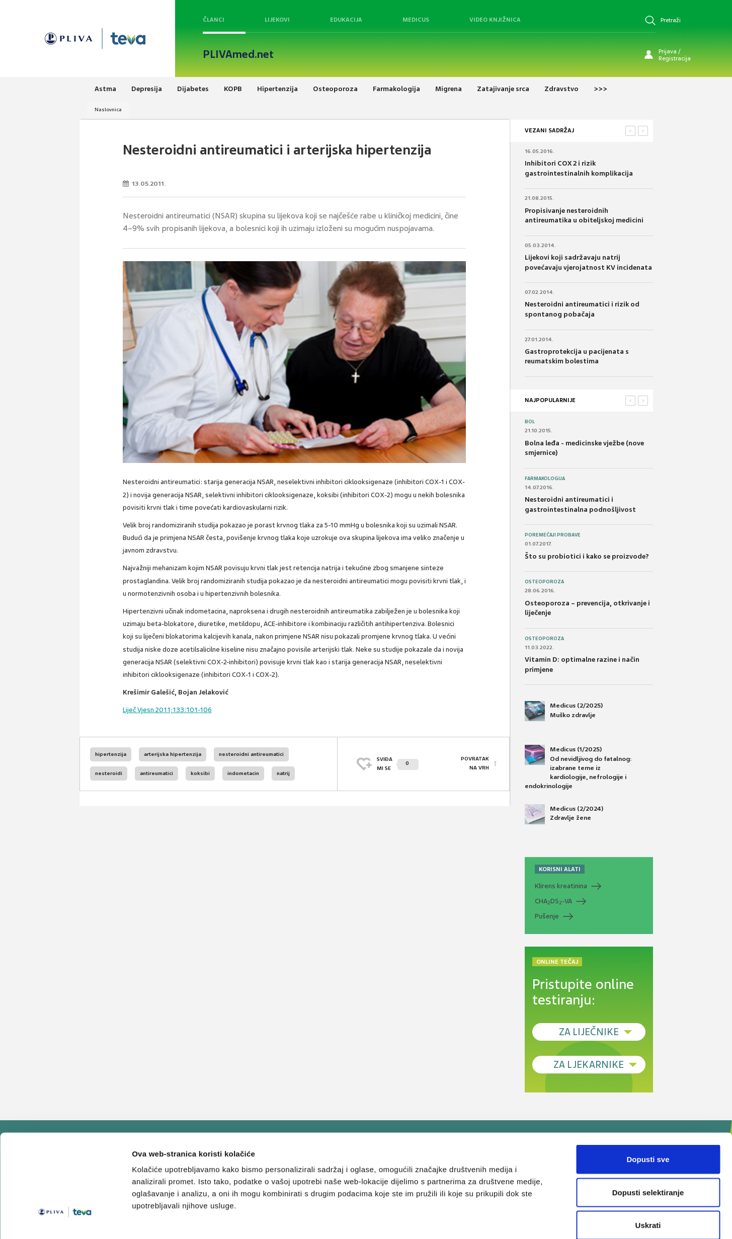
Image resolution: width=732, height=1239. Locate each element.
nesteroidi (108, 773)
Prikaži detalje (521, 1219)
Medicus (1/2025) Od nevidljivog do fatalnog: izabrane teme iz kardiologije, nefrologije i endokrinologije (578, 767)
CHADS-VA (553, 901)
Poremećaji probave (553, 535)
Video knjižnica (495, 19)
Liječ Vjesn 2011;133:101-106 (167, 710)
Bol (530, 422)
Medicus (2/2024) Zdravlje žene (564, 814)
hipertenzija (110, 754)
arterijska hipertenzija (172, 754)
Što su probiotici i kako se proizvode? (587, 556)
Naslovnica (108, 109)
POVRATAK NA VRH (475, 763)
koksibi (200, 773)
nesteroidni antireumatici (251, 754)
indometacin (243, 773)
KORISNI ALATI (560, 869)
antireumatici (156, 773)
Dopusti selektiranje (648, 1140)
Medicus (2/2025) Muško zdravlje (564, 711)
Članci (213, 19)
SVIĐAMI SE (398, 763)
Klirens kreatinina (561, 886)
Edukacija (346, 19)
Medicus (415, 19)
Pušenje (547, 916)
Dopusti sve (647, 1107)
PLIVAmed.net (238, 54)
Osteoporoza (544, 582)
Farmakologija (545, 479)
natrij (283, 773)
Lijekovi (277, 19)
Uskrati (648, 1173)
